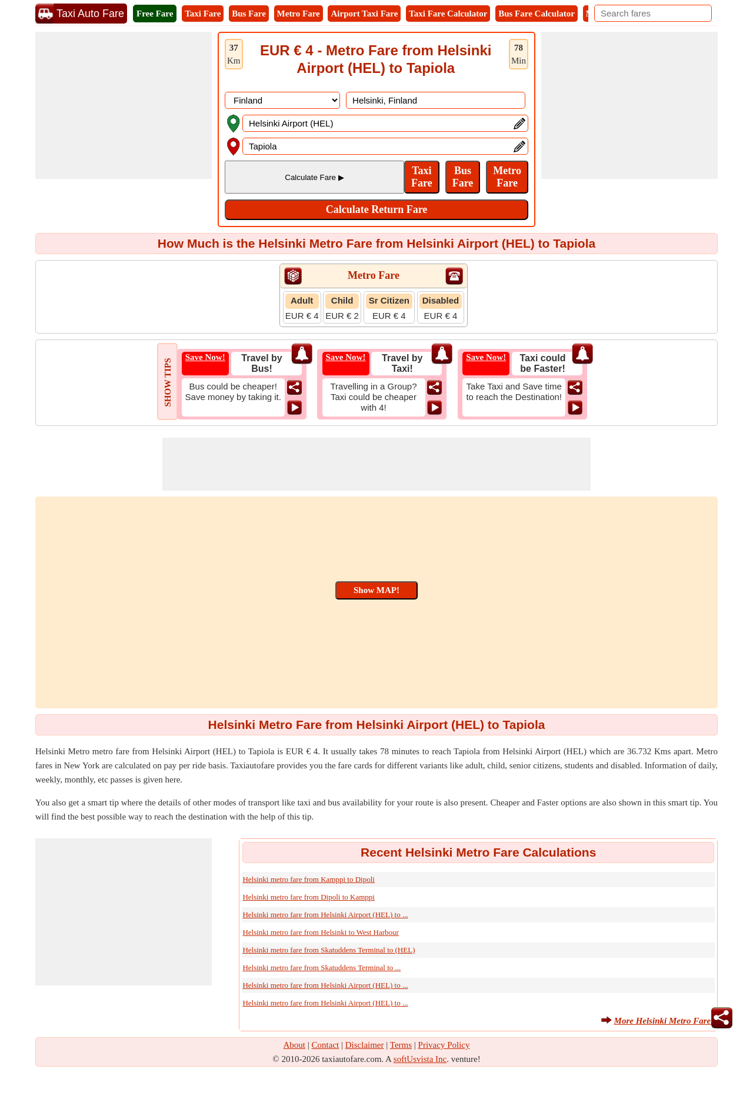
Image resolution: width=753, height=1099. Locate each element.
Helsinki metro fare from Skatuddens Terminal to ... (321, 967)
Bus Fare (249, 13)
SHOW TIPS (167, 382)
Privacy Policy (444, 1045)
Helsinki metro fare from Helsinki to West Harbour (320, 932)
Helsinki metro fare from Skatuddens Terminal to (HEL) (328, 949)
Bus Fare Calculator (536, 13)
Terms (401, 1045)
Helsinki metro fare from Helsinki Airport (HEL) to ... (325, 914)
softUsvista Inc (420, 1059)
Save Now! (205, 357)
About (295, 1045)
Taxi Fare (203, 13)
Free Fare (154, 13)
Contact (325, 1045)
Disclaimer (364, 1045)
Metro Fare (298, 13)
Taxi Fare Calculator (448, 13)
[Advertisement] (123, 105)
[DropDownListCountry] (282, 100)
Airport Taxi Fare (364, 13)
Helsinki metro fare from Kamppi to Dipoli (308, 879)
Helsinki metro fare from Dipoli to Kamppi (308, 896)
